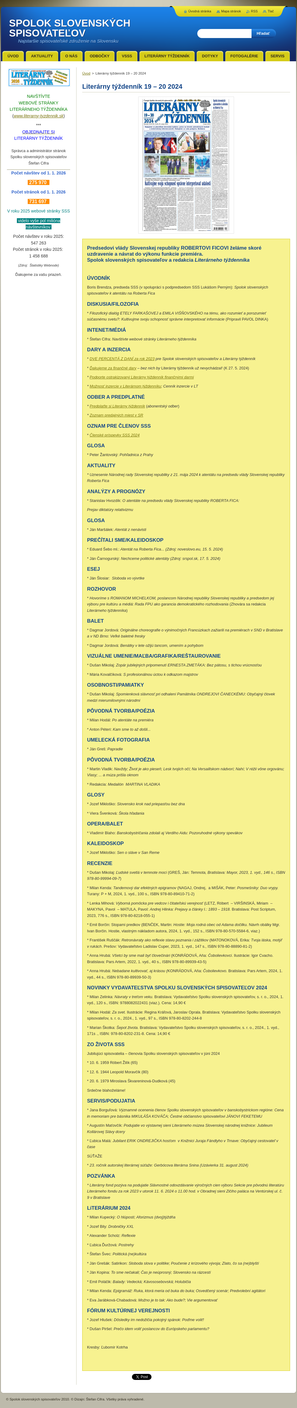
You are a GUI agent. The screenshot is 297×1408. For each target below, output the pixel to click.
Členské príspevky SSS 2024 (115, 435)
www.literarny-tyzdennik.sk (39, 115)
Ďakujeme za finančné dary (113, 368)
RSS (254, 11)
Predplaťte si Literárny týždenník (117, 406)
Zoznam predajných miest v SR (116, 415)
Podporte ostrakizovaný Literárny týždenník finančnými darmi (142, 377)
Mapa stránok (231, 11)
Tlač (270, 11)
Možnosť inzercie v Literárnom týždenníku (125, 386)
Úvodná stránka (199, 11)
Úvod (86, 73)
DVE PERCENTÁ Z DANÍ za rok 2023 (122, 358)
